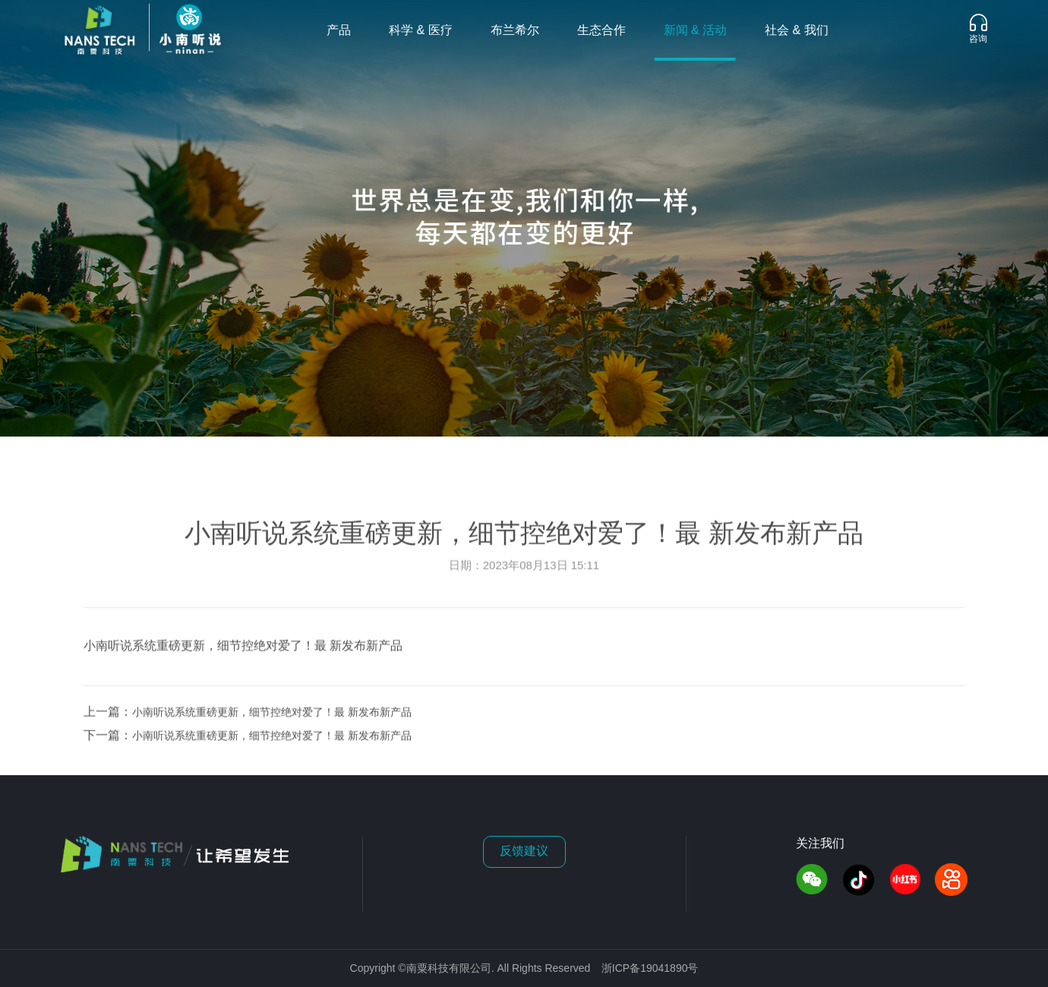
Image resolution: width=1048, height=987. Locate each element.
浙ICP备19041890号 (650, 969)
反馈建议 (524, 851)
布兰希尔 (515, 30)
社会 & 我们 (797, 30)
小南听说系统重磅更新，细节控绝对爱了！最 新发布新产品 (272, 715)
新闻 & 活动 (696, 30)
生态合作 (601, 30)
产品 (339, 30)
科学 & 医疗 (421, 30)
